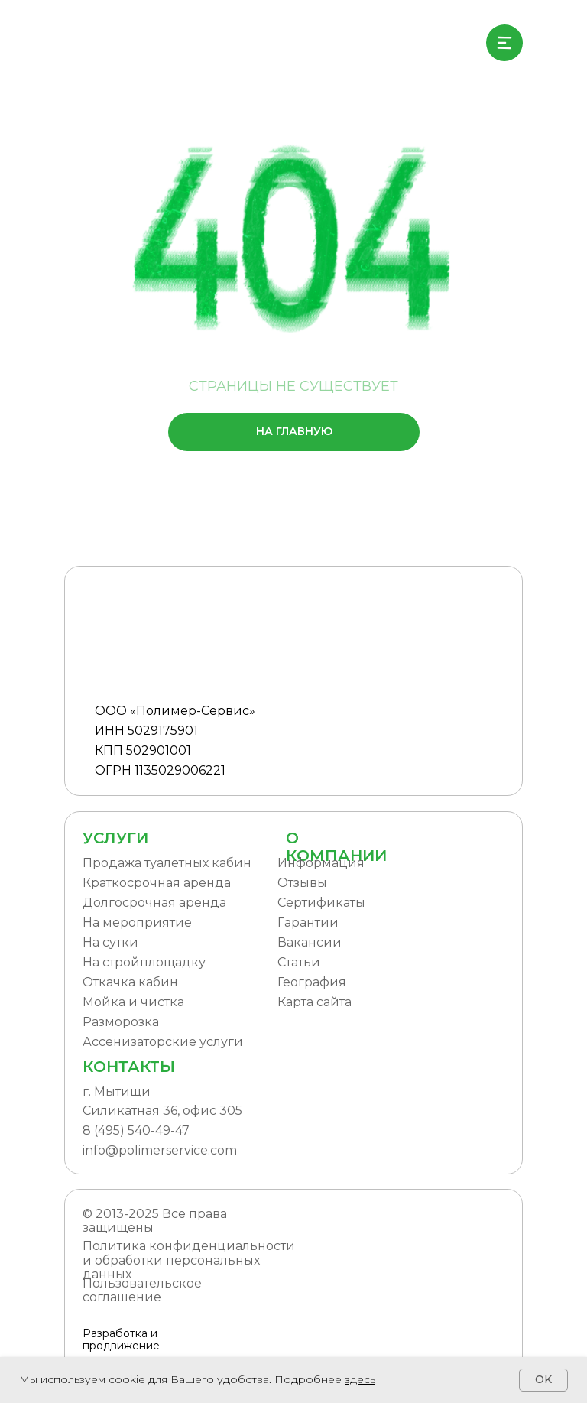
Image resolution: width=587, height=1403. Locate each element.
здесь (360, 1379)
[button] (362, 982)
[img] (115, 42)
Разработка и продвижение (121, 1340)
